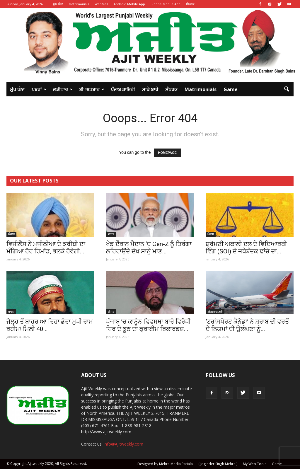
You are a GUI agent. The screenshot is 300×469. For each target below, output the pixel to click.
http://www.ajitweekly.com (106, 431)
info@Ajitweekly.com (123, 444)
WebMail (101, 4)
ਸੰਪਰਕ (190, 4)
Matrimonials (79, 4)
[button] (286, 89)
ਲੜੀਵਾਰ (63, 89)
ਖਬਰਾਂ (39, 89)
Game (231, 89)
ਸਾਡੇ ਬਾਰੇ (150, 89)
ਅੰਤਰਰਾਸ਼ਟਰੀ (215, 312)
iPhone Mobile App (165, 4)
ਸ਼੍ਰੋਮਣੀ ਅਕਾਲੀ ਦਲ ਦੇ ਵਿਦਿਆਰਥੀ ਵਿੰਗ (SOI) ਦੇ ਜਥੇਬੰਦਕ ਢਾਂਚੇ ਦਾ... (246, 248)
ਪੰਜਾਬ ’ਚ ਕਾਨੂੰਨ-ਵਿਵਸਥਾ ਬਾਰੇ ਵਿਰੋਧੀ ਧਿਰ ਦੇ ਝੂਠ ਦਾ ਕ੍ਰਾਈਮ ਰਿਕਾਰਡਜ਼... (148, 325)
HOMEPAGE (167, 152)
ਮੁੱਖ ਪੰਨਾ (58, 4)
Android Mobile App (129, 4)
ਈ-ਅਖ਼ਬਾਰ (91, 89)
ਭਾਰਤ (111, 234)
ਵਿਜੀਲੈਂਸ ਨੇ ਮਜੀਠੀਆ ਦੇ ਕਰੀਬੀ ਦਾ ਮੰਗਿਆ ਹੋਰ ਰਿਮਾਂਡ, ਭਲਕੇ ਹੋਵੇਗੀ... (45, 248)
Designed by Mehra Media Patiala (165, 463)
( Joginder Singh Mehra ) (217, 463)
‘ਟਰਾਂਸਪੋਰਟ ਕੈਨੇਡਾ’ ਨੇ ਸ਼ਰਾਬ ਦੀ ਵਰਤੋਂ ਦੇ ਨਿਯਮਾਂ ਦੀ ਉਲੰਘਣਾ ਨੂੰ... (247, 325)
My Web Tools (254, 463)
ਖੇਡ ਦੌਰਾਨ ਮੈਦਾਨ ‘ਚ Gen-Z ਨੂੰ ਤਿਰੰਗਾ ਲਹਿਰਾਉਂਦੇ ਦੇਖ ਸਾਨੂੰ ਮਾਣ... (149, 248)
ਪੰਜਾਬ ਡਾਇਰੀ (123, 89)
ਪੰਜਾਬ (11, 234)
